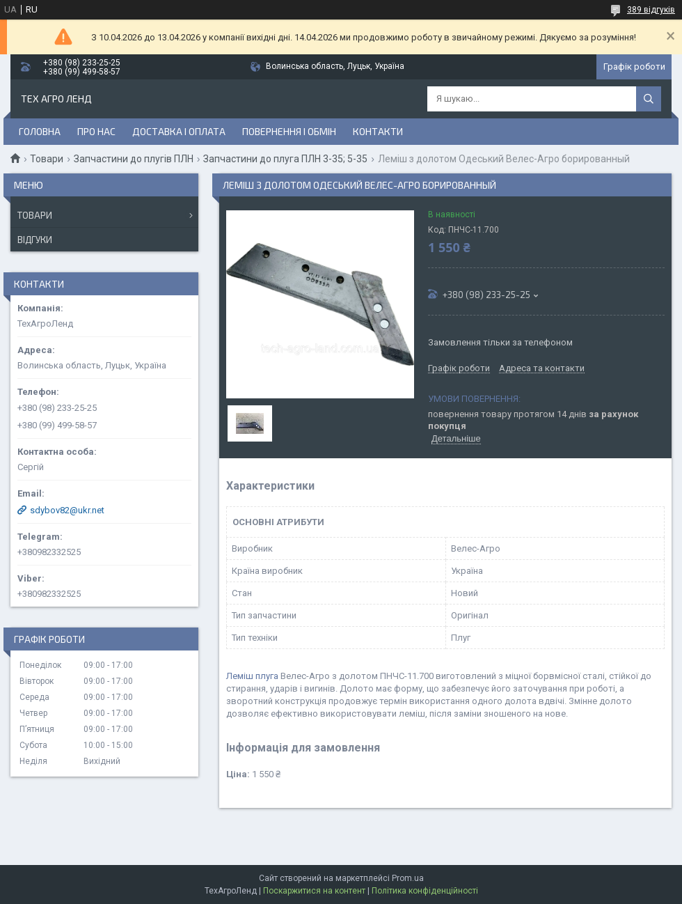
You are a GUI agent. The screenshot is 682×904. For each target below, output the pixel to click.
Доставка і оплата (178, 131)
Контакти (378, 131)
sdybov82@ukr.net (67, 510)
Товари (46, 158)
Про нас (96, 131)
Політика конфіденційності (425, 891)
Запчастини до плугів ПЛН (133, 158)
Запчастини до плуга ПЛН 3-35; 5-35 (285, 158)
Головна (40, 131)
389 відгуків (651, 10)
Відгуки (34, 239)
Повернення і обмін (289, 131)
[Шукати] (648, 98)
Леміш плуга (252, 676)
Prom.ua (408, 878)
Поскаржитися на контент (314, 891)
